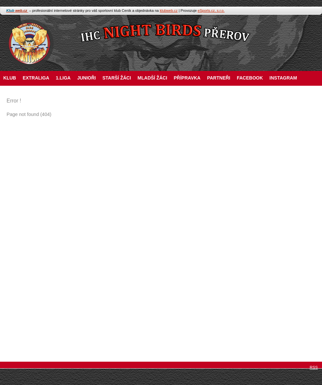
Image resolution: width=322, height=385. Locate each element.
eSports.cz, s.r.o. (211, 10)
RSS (314, 367)
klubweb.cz (168, 10)
